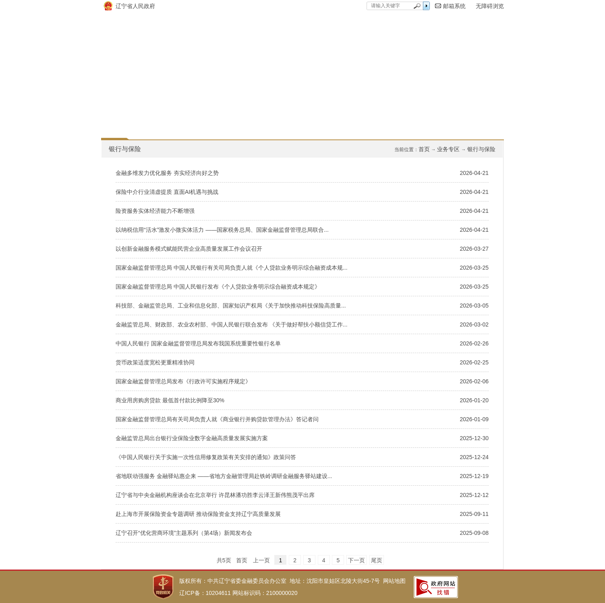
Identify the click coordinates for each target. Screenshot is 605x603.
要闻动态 (275, 109)
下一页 (356, 560)
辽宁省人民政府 (135, 6)
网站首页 (133, 109)
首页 (424, 149)
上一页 (261, 560)
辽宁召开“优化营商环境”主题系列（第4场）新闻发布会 (184, 533)
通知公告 (339, 109)
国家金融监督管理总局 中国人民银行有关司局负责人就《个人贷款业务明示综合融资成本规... (232, 267)
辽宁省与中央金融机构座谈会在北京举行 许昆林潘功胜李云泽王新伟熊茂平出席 (215, 495)
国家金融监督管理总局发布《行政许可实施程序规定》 (183, 381)
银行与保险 (481, 149)
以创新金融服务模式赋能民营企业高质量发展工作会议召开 (189, 248)
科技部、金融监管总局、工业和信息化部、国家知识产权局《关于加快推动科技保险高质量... (231, 305)
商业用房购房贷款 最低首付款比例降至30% (170, 400)
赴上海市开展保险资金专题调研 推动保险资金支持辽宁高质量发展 (198, 514)
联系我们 (468, 109)
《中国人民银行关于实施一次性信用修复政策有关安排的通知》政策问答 (206, 457)
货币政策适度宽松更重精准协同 (155, 362)
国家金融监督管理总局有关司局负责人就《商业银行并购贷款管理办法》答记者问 (217, 419)
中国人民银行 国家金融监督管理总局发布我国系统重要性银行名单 (198, 343)
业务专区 (448, 149)
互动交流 (404, 109)
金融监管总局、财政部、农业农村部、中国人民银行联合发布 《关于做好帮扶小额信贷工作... (232, 324)
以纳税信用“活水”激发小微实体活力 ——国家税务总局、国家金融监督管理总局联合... (222, 230)
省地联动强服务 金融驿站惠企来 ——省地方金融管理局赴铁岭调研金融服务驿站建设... (224, 476)
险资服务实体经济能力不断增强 (155, 211)
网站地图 (394, 581)
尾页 (376, 560)
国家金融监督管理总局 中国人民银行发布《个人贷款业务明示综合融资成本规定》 (218, 286)
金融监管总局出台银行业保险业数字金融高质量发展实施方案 (192, 438)
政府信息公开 (204, 109)
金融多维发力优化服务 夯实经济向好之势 (167, 173)
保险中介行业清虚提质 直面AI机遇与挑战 (167, 192)
